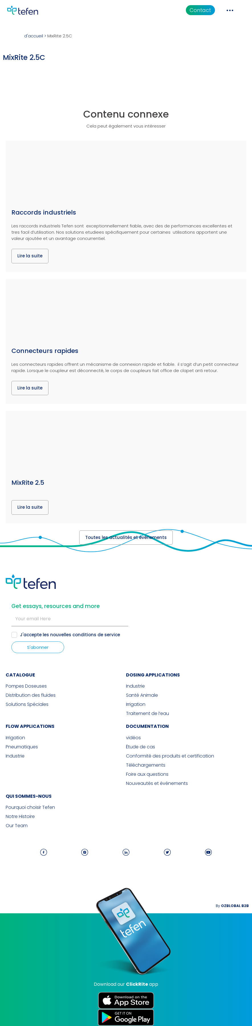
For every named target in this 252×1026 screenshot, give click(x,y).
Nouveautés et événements (157, 783)
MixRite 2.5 (27, 482)
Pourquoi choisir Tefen (30, 807)
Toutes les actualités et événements (126, 537)
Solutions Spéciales (27, 704)
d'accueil (33, 36)
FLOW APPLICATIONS (30, 726)
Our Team (17, 826)
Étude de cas (140, 747)
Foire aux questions (147, 774)
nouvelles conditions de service (85, 635)
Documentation (147, 726)
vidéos (133, 738)
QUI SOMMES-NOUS (29, 796)
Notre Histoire (20, 816)
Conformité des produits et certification (170, 756)
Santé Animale (142, 695)
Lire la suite (29, 256)
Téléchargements (145, 765)
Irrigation (135, 704)
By (232, 905)
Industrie (135, 686)
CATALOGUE (20, 675)
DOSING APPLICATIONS (153, 675)
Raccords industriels (43, 212)
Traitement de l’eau (147, 713)
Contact (200, 10)
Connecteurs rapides (44, 350)
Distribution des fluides (31, 695)
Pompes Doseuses (26, 686)
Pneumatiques (22, 747)
